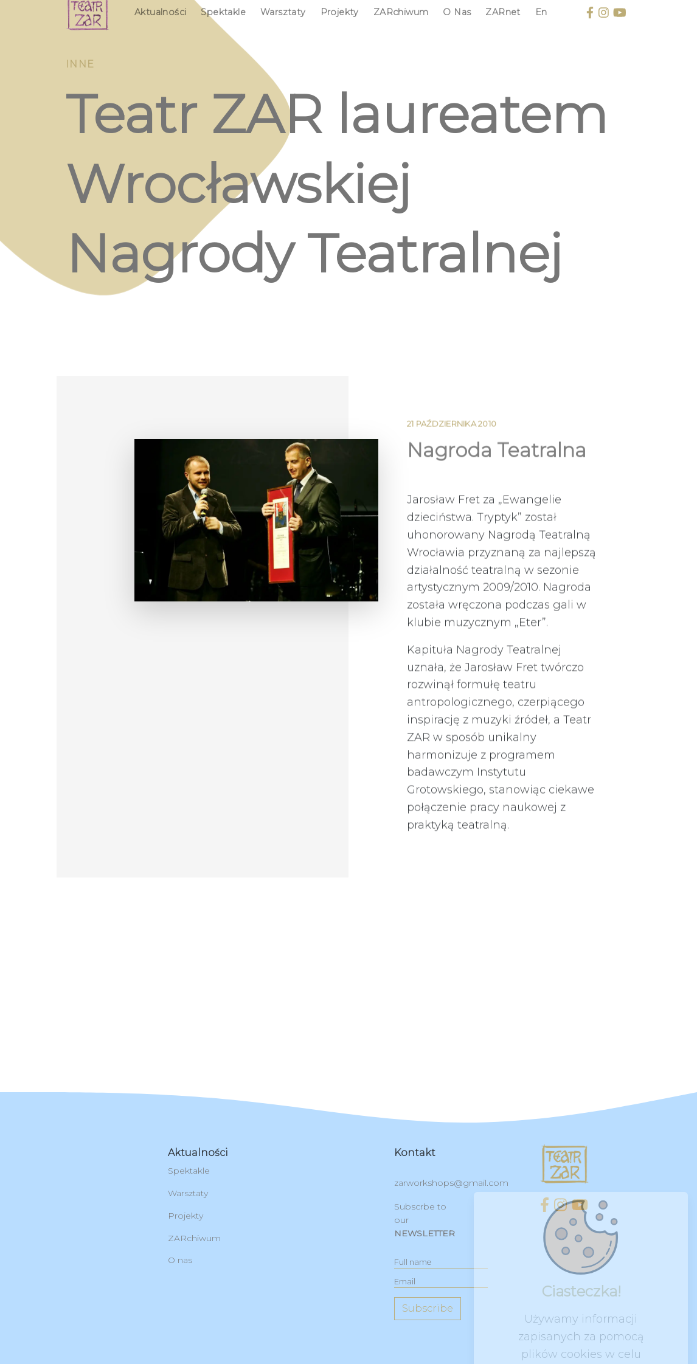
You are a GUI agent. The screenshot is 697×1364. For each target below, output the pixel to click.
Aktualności (160, 12)
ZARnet (502, 12)
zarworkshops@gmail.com (451, 1182)
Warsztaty (283, 12)
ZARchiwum (401, 12)
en (541, 12)
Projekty (340, 12)
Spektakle (223, 12)
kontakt (414, 1152)
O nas (457, 12)
